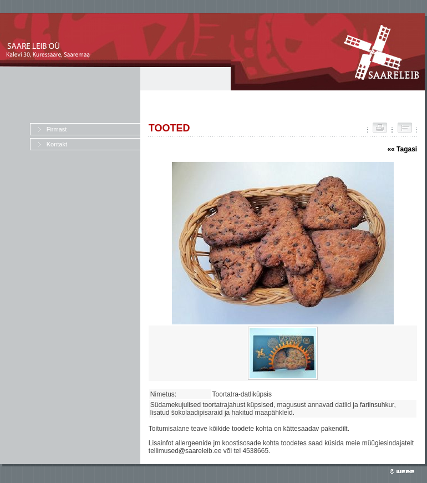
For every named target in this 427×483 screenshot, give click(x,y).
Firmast (57, 129)
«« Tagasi (402, 149)
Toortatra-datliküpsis (244, 394)
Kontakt (57, 144)
